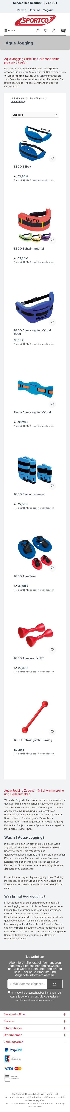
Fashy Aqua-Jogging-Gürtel (32, 412)
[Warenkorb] (63, 30)
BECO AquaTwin (25, 576)
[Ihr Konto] (54, 30)
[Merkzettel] (46, 30)
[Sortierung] (35, 115)
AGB (47, 996)
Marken (21, 10)
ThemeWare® (35, 1106)
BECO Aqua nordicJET (29, 658)
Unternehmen (13, 1035)
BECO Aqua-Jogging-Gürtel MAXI (32, 332)
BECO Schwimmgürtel (29, 248)
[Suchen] (38, 30)
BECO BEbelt (22, 166)
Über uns (34, 10)
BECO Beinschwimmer (29, 494)
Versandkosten (13, 1097)
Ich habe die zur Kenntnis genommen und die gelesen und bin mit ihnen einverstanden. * (36, 996)
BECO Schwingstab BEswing (33, 740)
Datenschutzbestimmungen (41, 992)
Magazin (48, 10)
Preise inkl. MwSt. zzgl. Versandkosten (34, 180)
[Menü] (9, 30)
